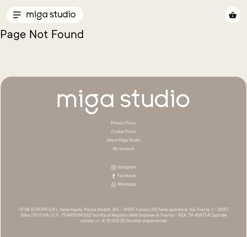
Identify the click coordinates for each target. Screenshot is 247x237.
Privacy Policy (123, 123)
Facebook (123, 176)
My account (123, 149)
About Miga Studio (123, 140)
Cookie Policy (123, 132)
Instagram (123, 167)
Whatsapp (123, 184)
